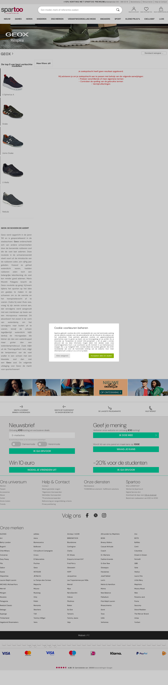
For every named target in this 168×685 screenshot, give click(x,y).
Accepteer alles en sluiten (101, 356)
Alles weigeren (62, 356)
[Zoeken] (118, 9)
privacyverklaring (77, 351)
